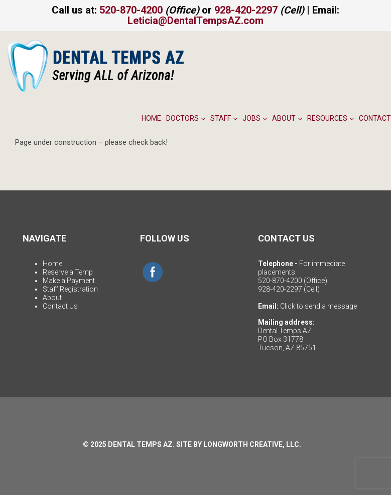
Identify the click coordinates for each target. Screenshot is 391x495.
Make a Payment (69, 281)
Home (151, 118)
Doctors (185, 118)
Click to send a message (318, 306)
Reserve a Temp (68, 272)
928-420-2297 (246, 10)
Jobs (254, 118)
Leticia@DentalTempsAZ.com (195, 21)
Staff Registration (70, 289)
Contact (375, 118)
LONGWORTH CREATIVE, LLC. (252, 444)
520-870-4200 (131, 10)
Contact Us (60, 306)
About (287, 118)
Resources (330, 118)
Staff (223, 118)
